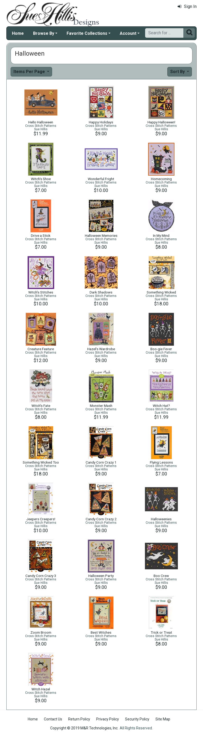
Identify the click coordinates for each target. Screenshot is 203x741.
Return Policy (79, 719)
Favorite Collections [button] (87, 33)
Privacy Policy (107, 719)
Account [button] (128, 33)
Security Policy (137, 719)
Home (18, 33)
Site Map (162, 719)
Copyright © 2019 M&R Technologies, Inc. (84, 728)
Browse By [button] (43, 33)
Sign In (187, 6)
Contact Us (53, 719)
